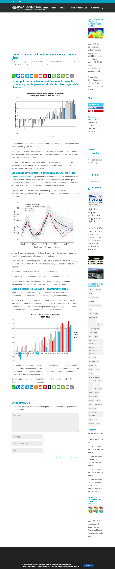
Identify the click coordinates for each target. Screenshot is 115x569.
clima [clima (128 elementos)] (90, 332)
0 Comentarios (50, 65)
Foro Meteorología (79, 8)
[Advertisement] (45, 35)
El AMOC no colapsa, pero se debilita (95, 449)
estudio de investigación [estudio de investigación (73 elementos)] (92, 342)
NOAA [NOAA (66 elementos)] (90, 389)
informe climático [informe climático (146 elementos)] (94, 361)
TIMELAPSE (93, 129)
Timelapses (63, 8)
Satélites (44, 8)
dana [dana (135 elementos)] (90, 336)
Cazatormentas (19, 62)
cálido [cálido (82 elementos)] (95, 332)
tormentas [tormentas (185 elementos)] (91, 423)
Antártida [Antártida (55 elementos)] (98, 289)
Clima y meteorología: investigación (32, 65)
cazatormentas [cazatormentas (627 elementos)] (93, 317)
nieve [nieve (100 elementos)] (97, 385)
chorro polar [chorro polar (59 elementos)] (92, 321)
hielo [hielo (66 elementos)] (94, 357)
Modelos (31, 8)
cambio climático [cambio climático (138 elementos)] (93, 313)
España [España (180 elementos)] (96, 336)
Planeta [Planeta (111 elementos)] (96, 392)
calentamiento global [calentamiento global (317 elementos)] (95, 305)
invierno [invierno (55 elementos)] (91, 369)
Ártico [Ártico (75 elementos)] (98, 423)
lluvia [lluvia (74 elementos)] (96, 369)
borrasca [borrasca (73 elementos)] (91, 301)
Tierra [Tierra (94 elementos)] (96, 419)
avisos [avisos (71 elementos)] (90, 293)
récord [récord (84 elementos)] (98, 400)
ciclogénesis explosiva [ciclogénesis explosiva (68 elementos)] (95, 325)
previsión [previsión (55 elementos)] (91, 400)
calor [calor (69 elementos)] (90, 309)
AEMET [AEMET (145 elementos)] (91, 289)
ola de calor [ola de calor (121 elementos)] (98, 389)
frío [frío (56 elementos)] (89, 357)
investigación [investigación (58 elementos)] (92, 365)
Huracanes (94, 8)
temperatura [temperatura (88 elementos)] (98, 404)
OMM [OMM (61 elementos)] (90, 392)
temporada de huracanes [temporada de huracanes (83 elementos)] (93, 414)
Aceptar (88, 565)
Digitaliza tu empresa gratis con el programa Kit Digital (95, 215)
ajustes (75, 567)
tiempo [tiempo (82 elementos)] (91, 419)
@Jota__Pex (93, 163)
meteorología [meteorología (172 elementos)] (92, 381)
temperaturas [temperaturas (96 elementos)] (92, 408)
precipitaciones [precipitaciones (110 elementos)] (93, 396)
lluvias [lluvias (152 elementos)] (90, 373)
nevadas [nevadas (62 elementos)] (91, 385)
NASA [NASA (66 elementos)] (100, 381)
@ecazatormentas (95, 160)
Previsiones (18, 8)
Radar (53, 8)
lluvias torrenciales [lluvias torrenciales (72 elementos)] (94, 377)
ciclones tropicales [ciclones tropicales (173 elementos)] (94, 329)
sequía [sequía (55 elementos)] (91, 404)
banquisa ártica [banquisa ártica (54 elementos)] (93, 297)
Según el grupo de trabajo (22, 177)
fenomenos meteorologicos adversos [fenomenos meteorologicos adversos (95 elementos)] (93, 350)
